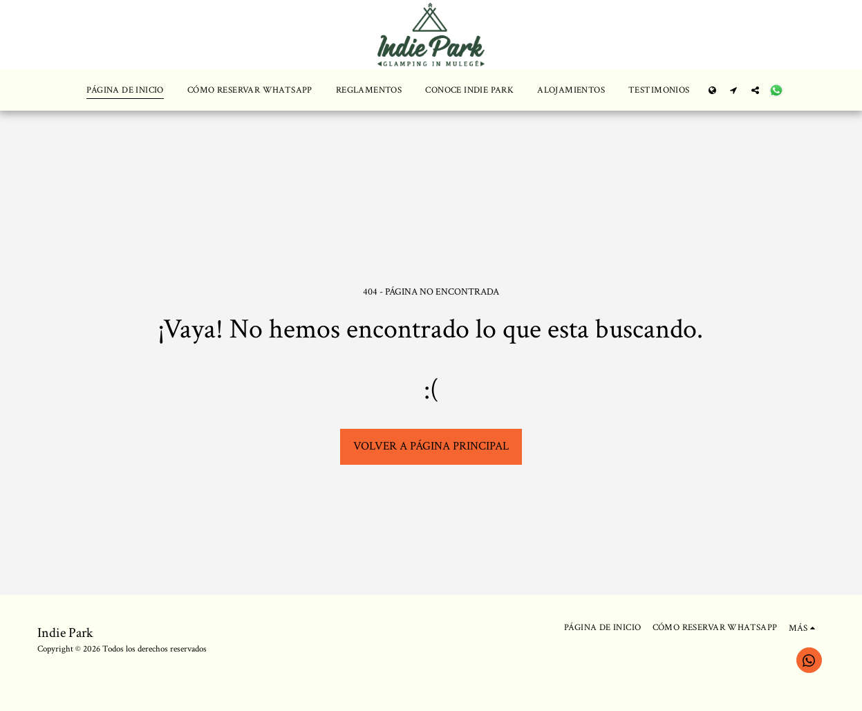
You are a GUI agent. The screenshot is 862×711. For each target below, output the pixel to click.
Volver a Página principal (431, 446)
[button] (734, 90)
